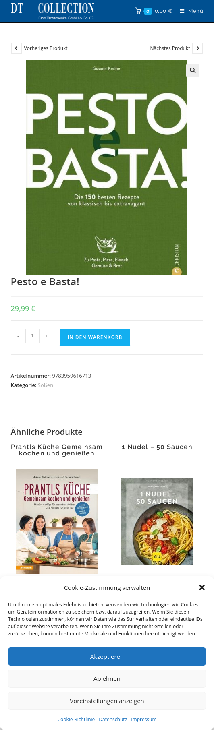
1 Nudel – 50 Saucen (157, 447)
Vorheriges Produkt (46, 48)
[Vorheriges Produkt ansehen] (16, 48)
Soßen (45, 385)
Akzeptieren (107, 656)
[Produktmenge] (32, 336)
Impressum (143, 719)
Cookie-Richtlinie (76, 719)
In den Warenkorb (95, 337)
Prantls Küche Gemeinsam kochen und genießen (57, 450)
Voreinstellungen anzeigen (107, 701)
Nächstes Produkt (170, 48)
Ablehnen (107, 678)
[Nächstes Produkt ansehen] (197, 48)
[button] (202, 587)
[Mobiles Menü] (189, 11)
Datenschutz (113, 719)
